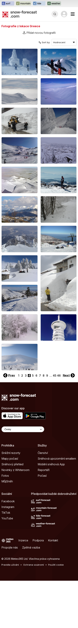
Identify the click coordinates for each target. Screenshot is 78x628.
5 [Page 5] (33, 375)
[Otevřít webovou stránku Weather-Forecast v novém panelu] (54, 3)
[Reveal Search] (55, 14)
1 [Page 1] (18, 375)
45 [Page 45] (54, 375)
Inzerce (23, 540)
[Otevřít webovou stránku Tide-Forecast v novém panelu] (39, 3)
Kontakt (53, 540)
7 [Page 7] (40, 375)
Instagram (7, 507)
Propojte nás (9, 547)
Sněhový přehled (12, 464)
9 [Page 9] (47, 375)
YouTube (7, 518)
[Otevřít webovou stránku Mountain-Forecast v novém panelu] (23, 3)
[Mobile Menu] (72, 14)
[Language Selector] (22, 429)
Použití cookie (56, 564)
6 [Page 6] (36, 375)
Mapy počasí (9, 458)
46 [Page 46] (59, 375)
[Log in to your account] (64, 14)
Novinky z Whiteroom (15, 470)
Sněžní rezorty (10, 453)
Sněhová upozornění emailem (57, 458)
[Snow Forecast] (19, 14)
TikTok (5, 512)
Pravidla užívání (10, 564)
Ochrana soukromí (33, 564)
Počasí (42, 475)
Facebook (8, 501)
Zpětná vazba (31, 547)
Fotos (5, 475)
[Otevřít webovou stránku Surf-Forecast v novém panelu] (7, 3)
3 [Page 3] (26, 375)
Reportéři (43, 470)
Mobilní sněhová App (51, 464)
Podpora (38, 540)
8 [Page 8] (43, 375)
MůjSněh (7, 481)
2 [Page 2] (22, 375)
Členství (43, 453)
